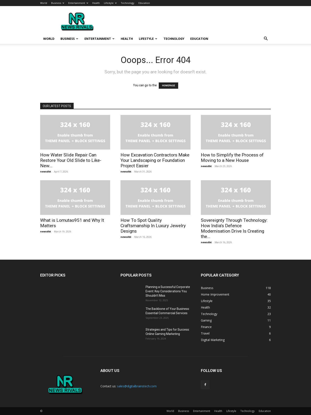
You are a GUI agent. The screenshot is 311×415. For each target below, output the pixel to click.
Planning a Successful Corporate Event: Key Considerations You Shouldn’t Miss (168, 291)
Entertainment (78, 3)
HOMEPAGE (168, 85)
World (43, 3)
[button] (265, 39)
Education (144, 3)
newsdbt (45, 171)
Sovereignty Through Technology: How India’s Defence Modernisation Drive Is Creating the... (234, 228)
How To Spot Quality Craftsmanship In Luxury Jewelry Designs (153, 226)
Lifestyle (110, 3)
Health (96, 3)
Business (57, 3)
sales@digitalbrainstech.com (137, 386)
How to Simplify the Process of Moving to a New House (232, 157)
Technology (127, 3)
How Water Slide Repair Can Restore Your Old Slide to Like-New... (70, 160)
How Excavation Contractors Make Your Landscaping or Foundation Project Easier (155, 160)
